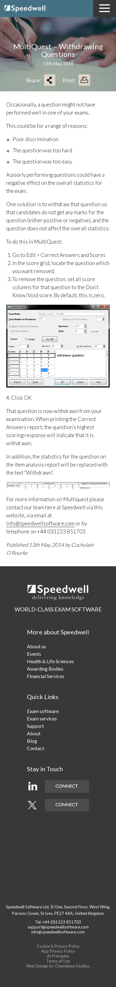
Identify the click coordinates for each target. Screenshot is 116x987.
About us (36, 646)
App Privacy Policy (58, 951)
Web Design (37, 965)
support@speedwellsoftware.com (58, 926)
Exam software (43, 711)
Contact (35, 748)
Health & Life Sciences (50, 661)
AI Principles (58, 956)
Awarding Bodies (45, 669)
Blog (32, 741)
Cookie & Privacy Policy (58, 946)
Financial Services (45, 676)
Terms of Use (58, 961)
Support (35, 726)
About (34, 733)
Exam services (42, 718)
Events (34, 654)
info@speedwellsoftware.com (40, 523)
